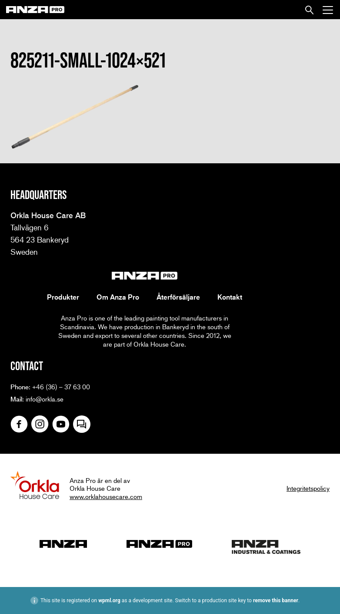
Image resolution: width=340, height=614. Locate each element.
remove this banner (275, 600)
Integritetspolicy (308, 488)
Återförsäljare (178, 297)
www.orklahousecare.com (106, 496)
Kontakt (229, 297)
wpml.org (109, 600)
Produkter (63, 297)
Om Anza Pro (118, 297)
